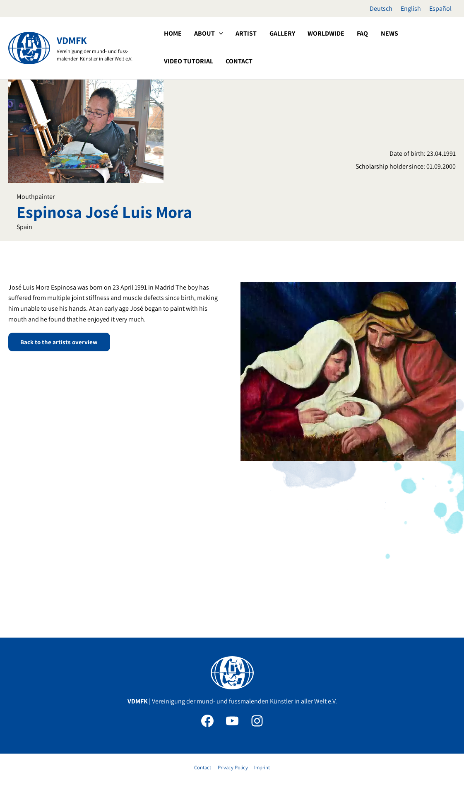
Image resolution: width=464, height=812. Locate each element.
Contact (203, 767)
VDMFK (72, 40)
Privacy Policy (232, 767)
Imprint (261, 767)
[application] (214, 47)
